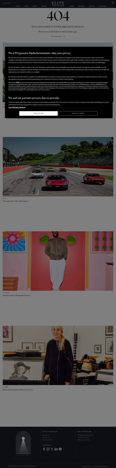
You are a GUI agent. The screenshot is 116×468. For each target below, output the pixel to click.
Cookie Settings (38, 113)
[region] (59, 82)
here (103, 62)
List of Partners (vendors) (16, 107)
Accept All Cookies (78, 113)
